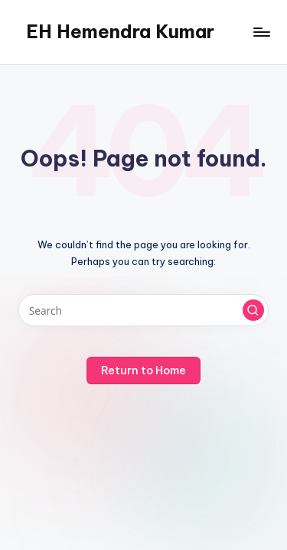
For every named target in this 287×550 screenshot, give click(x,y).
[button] (253, 310)
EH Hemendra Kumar (120, 31)
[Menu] (261, 32)
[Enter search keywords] (143, 310)
